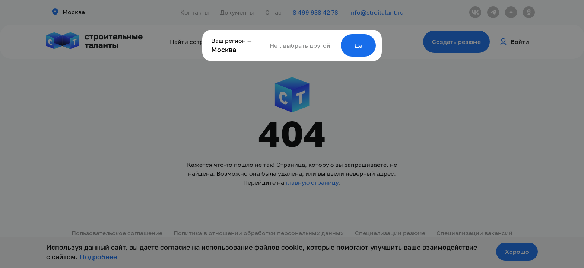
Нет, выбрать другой (300, 45)
